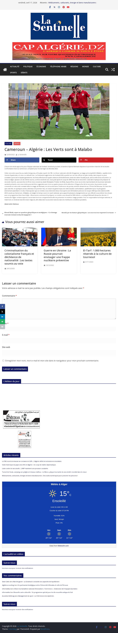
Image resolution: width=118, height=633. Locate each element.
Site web (6, 347)
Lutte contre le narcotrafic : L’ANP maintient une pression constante (25, 468)
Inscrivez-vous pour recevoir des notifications (17, 568)
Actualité (14, 66)
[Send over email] (2, 321)
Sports (13, 72)
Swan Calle (5, 581)
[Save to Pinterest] (96, 160)
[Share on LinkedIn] (2, 316)
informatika (6, 589)
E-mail (5, 334)
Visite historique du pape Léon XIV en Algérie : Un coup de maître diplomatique (29, 465)
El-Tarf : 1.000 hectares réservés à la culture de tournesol (97, 254)
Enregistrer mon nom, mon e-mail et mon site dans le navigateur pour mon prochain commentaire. (52, 360)
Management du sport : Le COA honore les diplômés (36, 596)
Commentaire (9, 295)
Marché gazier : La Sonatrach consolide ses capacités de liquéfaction (36, 581)
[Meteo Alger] (59, 530)
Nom (5, 323)
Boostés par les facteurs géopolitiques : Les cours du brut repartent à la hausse (89, 213)
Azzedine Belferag (8, 596)
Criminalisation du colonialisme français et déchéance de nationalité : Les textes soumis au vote (19, 257)
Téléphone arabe (58, 66)
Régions (74, 66)
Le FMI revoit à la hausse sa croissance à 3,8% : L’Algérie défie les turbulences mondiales (31, 461)
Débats (24, 72)
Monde (85, 66)
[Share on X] (59, 160)
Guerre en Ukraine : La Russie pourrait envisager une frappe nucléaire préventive (57, 255)
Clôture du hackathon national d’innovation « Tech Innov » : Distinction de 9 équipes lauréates (45, 589)
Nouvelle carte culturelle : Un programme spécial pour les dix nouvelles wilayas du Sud (43, 592)
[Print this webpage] (2, 326)
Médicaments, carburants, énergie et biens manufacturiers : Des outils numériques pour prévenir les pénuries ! (72, 3)
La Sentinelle (22, 155)
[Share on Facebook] (22, 160)
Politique (28, 66)
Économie (41, 66)
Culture (97, 66)
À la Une (8, 143)
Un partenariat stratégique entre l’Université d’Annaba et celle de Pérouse (43, 585)
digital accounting (8, 585)
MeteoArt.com (63, 546)
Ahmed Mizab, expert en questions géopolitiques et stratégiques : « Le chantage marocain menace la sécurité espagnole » (29, 214)
